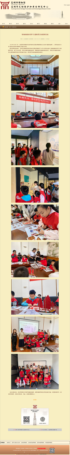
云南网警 (41, 454)
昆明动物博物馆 (40, 442)
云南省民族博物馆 (32, 442)
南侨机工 (9, 442)
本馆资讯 (31, 448)
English (68, 5)
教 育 (38, 23)
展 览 (52, 23)
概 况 (10, 23)
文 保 (66, 23)
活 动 (31, 23)
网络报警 (44, 454)
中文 (65, 5)
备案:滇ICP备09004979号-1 (33, 454)
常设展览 (22, 448)
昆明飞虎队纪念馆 (16, 442)
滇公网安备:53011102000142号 (21, 454)
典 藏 (45, 23)
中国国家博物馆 (48, 442)
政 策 (17, 23)
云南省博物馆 (24, 442)
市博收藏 (27, 448)
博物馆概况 (18, 448)
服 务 (24, 23)
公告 (59, 23)
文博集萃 (35, 448)
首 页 (3, 23)
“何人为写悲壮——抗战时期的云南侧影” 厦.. (49, 429)
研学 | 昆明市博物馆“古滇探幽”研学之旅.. (23, 429)
